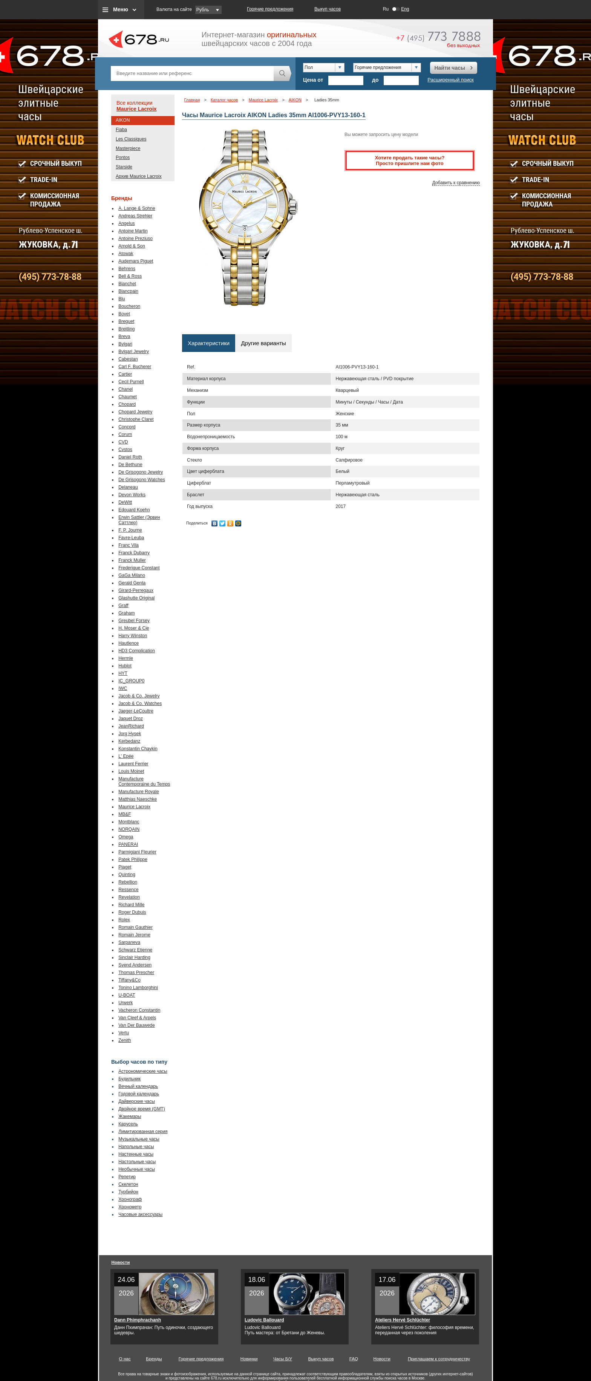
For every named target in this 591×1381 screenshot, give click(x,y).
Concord (126, 427)
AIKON (123, 120)
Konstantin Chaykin (137, 748)
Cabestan (128, 359)
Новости (121, 1262)
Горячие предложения (270, 9)
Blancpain (128, 291)
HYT (122, 673)
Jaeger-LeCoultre (135, 711)
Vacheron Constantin (139, 1010)
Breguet (126, 321)
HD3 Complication (136, 650)
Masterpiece (128, 148)
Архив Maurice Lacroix (139, 176)
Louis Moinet (131, 771)
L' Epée (125, 756)
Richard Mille (131, 904)
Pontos (123, 157)
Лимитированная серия (142, 1131)
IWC (122, 688)
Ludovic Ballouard (264, 1320)
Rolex (124, 919)
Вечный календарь (138, 1086)
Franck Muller (132, 560)
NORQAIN (128, 829)
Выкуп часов (327, 9)
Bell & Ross (130, 276)
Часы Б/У (282, 1358)
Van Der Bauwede (136, 1025)
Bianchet (127, 283)
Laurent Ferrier (133, 763)
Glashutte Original (136, 598)
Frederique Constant (138, 567)
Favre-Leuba (131, 537)
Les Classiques (131, 139)
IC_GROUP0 (131, 681)
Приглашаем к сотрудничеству (439, 1358)
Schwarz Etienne (135, 950)
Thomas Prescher (136, 972)
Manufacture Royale (138, 791)
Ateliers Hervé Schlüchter (402, 1320)
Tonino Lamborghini (138, 987)
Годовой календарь (138, 1094)
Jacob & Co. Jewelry (138, 696)
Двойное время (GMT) (141, 1109)
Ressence (128, 889)
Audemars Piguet (135, 261)
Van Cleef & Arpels (137, 1017)
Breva (124, 336)
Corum (125, 434)
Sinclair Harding (134, 957)
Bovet (124, 314)
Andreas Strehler (135, 216)
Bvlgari (125, 344)
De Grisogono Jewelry (140, 472)
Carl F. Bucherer (134, 366)
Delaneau (128, 487)
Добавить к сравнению (456, 182)
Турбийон (128, 1191)
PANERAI (128, 844)
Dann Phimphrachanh (137, 1320)
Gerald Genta (131, 583)
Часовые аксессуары (140, 1214)
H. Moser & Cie (133, 628)
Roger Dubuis (132, 912)
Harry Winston (132, 635)
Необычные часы (136, 1169)
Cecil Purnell (131, 381)
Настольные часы (137, 1161)
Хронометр (129, 1207)
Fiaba (121, 129)
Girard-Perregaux (135, 590)
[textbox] (192, 73)
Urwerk (125, 1002)
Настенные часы (135, 1154)
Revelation (129, 897)
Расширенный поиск (450, 80)
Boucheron (129, 306)
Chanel (125, 389)
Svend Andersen (135, 965)
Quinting (126, 874)
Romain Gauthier (135, 927)
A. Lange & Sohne (136, 208)
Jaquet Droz (130, 718)
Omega (125, 837)
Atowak (125, 253)
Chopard (127, 404)
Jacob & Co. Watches (140, 703)
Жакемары (129, 1116)
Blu (121, 298)
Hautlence (128, 643)
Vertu (123, 1032)
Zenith (124, 1040)
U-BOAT (126, 995)
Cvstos (125, 449)
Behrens (126, 268)
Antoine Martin (132, 231)
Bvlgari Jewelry (133, 351)
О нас (125, 1358)
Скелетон (128, 1184)
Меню (120, 9)
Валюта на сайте (174, 9)
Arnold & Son (131, 246)
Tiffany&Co (129, 980)
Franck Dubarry (134, 552)
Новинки (249, 1358)
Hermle (125, 658)
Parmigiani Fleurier (137, 852)
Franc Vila (128, 545)
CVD (123, 442)
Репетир (127, 1176)
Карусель (128, 1124)
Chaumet (127, 396)
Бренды (154, 1358)
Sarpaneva (129, 942)
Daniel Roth (130, 457)
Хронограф (130, 1199)
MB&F (124, 814)
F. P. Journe (130, 530)
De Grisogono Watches (141, 479)
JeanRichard (131, 726)
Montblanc (128, 821)
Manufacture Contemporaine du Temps (144, 781)
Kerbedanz (129, 741)
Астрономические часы (142, 1071)
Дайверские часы (136, 1101)
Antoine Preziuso (135, 238)
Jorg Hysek (129, 733)
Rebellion (127, 882)
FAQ (353, 1358)
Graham (126, 613)
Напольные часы (136, 1146)
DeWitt (125, 502)
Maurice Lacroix (136, 109)
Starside (124, 167)
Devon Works (131, 494)
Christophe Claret (135, 419)
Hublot (125, 665)
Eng (405, 9)
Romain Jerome (134, 934)
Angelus (126, 223)
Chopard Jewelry (135, 411)
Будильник (129, 1078)
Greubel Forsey (134, 620)
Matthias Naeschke (137, 799)
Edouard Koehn (134, 509)
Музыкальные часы (138, 1139)
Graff (123, 605)
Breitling (126, 329)
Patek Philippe (132, 859)
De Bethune (130, 464)
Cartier (125, 374)
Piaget (124, 867)
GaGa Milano (131, 575)
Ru (386, 9)
